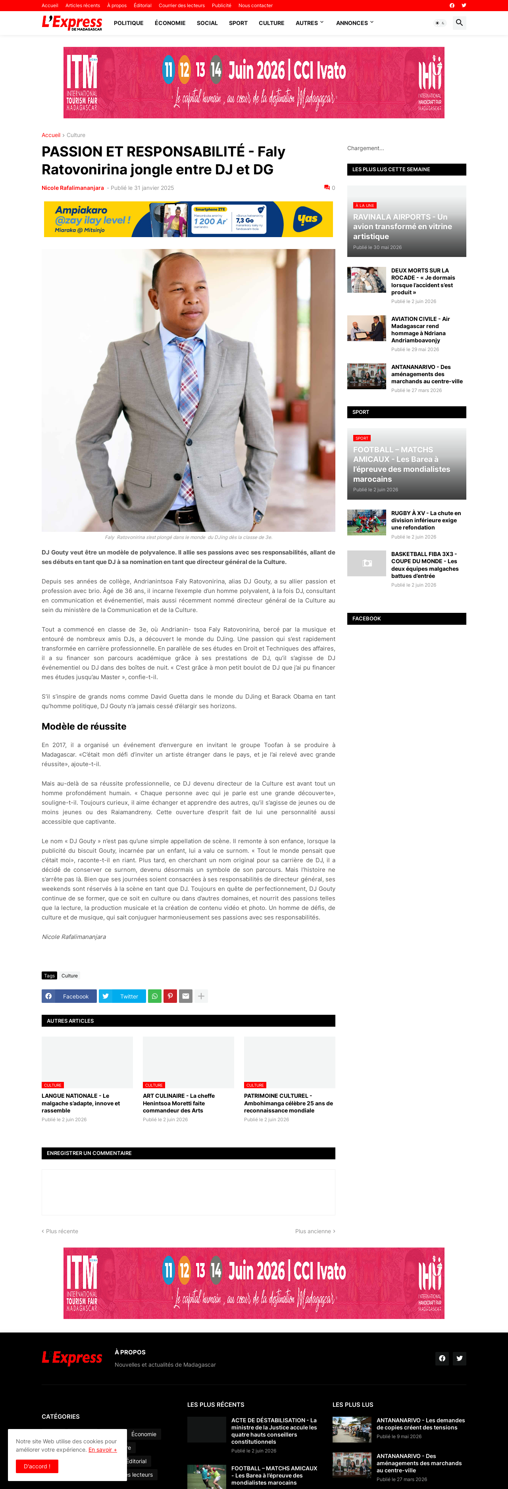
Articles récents (82, 5)
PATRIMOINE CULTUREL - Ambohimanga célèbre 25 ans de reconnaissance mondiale (288, 1102)
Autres (307, 22)
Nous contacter (256, 5)
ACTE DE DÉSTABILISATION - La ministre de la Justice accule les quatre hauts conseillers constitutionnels (274, 1431)
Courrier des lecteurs (182, 5)
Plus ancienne (313, 1231)
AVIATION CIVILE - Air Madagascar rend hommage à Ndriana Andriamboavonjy (420, 329)
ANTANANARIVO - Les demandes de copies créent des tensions (421, 1424)
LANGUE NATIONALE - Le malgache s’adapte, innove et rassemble (81, 1102)
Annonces (352, 22)
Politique (129, 22)
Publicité (221, 5)
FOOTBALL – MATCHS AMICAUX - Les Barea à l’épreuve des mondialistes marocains (274, 1475)
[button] (440, 23)
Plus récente (62, 1231)
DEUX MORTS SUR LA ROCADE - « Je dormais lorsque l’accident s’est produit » (423, 281)
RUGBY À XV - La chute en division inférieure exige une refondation (426, 520)
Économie (170, 22)
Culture (272, 22)
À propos (117, 5)
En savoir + (103, 1449)
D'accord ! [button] (37, 1466)
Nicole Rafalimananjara (73, 187)
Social (207, 22)
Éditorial (143, 5)
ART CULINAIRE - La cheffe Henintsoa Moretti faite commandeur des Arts (179, 1102)
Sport (238, 22)
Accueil (50, 5)
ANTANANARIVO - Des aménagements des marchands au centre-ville (427, 373)
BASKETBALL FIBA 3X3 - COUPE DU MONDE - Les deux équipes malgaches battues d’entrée (425, 564)
